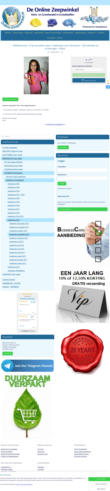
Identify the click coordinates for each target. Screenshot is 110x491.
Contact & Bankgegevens (10, 456)
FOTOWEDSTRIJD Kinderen (13, 173)
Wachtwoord (62, 175)
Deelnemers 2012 (14, 267)
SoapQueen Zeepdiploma (16, 271)
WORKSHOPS (92, 33)
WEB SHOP (8, 33)
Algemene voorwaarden (9, 449)
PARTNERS (101, 33)
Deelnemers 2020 (14, 198)
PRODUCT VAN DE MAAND (53, 33)
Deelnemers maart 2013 (17, 256)
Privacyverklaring (6, 452)
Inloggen (61, 183)
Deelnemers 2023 (14, 191)
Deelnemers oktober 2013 (18, 231)
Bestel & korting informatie (10, 454)
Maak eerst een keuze (88, 75)
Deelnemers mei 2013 (16, 249)
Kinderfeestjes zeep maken (13, 166)
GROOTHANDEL (18, 33)
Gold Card (40, 452)
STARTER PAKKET (68, 33)
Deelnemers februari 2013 (18, 260)
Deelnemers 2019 (14, 202)
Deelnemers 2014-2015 (16, 216)
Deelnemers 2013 (14, 220)
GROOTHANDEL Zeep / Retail (12, 155)
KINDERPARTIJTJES (80, 33)
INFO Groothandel (80, 449)
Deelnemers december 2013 (19, 224)
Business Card (42, 454)
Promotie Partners (80, 456)
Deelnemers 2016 (14, 213)
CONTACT (60, 38)
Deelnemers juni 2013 (16, 245)
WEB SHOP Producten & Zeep (13, 151)
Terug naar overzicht (10, 99)
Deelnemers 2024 (14, 187)
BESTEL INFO (29, 33)
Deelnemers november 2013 (19, 227)
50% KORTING (39, 33)
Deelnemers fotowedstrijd (15, 180)
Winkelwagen (63, 147)
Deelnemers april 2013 (17, 253)
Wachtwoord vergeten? (65, 188)
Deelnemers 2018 (14, 206)
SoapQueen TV (6, 467)
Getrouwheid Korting (81, 454)
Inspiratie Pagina (6, 469)
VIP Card (40, 449)
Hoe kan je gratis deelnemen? (16, 177)
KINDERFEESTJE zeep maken (12, 159)
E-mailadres (62, 167)
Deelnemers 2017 (14, 209)
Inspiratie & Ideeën (9, 280)
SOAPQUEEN (51, 38)
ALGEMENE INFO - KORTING (12, 283)
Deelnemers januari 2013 (17, 263)
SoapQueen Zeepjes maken (13, 169)
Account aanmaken (65, 209)
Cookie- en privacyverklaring (30, 486)
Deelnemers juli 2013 (16, 242)
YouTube (40, 469)
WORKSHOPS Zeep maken (11, 274)
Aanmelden (7, 353)
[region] (41, 483)
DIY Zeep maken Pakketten (13, 162)
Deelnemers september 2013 (19, 234)
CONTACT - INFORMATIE (11, 287)
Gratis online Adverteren (82, 452)
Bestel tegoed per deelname (82, 66)
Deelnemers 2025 (14, 184)
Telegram (40, 467)
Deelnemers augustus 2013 (18, 238)
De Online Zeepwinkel (10, 148)
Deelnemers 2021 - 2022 (16, 195)
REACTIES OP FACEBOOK (55, 124)
